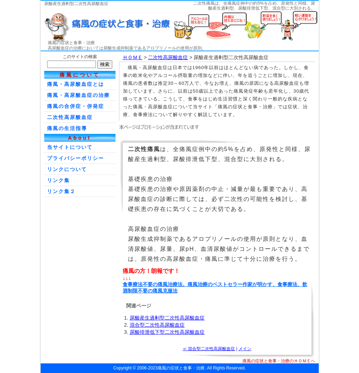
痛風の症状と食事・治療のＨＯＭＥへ (278, 360)
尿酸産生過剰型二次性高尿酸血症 (167, 318)
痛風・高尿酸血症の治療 (78, 95)
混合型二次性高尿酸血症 (157, 325)
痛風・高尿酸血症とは (75, 84)
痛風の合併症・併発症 (75, 106)
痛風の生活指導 (67, 128)
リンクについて (67, 169)
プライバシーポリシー (75, 158)
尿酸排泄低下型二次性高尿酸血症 (167, 332)
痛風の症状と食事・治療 (71, 42)
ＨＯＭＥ (133, 57)
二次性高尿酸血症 (168, 57)
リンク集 (58, 180)
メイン (245, 348)
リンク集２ (61, 191)
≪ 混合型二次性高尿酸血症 (209, 348)
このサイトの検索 (80, 56)
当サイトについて (70, 147)
